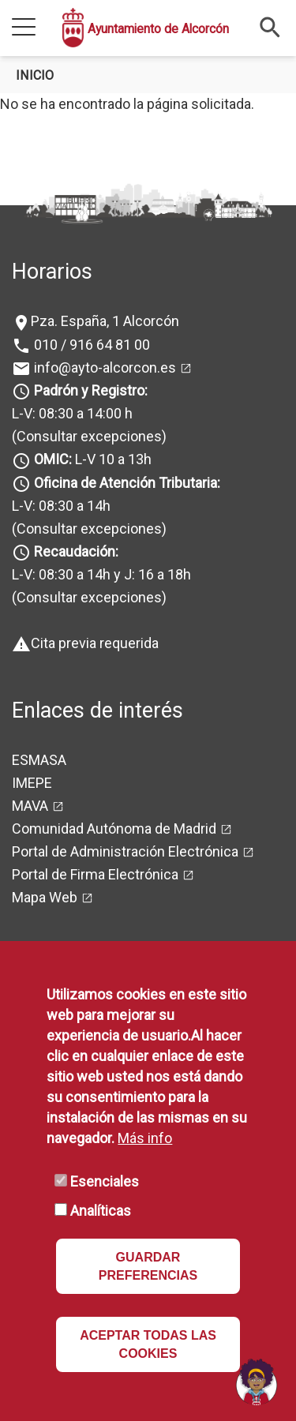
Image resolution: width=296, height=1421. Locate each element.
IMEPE (32, 782)
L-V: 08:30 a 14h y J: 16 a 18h (101, 574)
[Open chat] (256, 1381)
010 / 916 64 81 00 (90, 344)
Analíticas (100, 1210)
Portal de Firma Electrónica (95, 874)
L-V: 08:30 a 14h (61, 505)
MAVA (30, 805)
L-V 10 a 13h (91, 459)
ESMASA (39, 760)
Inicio (35, 75)
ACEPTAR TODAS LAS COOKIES (148, 1344)
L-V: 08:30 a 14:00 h (72, 413)
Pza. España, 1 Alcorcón (105, 321)
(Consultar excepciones (87, 436)
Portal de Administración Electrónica (125, 851)
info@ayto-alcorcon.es (103, 367)
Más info (145, 1138)
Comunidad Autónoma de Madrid (114, 828)
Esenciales (104, 1181)
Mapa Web (44, 897)
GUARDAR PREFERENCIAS (148, 1266)
